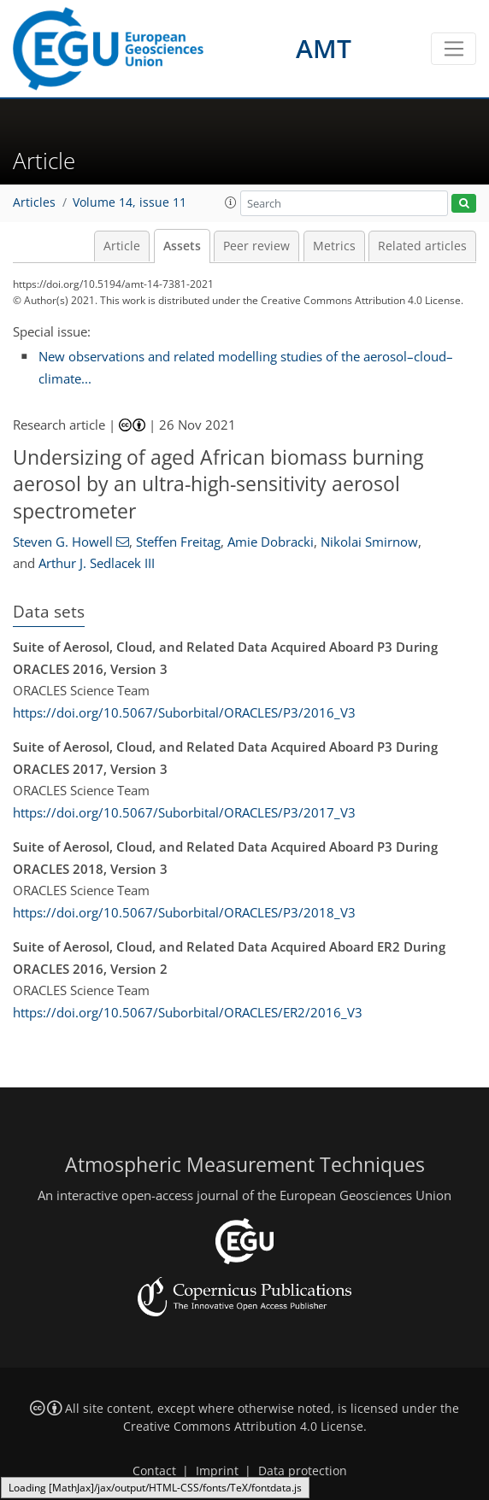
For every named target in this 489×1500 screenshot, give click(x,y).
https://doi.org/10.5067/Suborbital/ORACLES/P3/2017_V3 (184, 812)
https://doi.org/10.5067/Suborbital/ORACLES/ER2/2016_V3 (187, 1012)
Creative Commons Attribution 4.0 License (243, 1426)
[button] (231, 202)
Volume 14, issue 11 (129, 202)
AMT (323, 48)
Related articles (422, 246)
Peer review (256, 246)
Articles (34, 202)
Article (121, 246)
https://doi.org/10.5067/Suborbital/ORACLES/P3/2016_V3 (184, 712)
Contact (154, 1471)
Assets (182, 246)
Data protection (302, 1471)
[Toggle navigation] (453, 48)
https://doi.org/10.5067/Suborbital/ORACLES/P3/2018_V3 (184, 912)
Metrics (334, 246)
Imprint (217, 1471)
